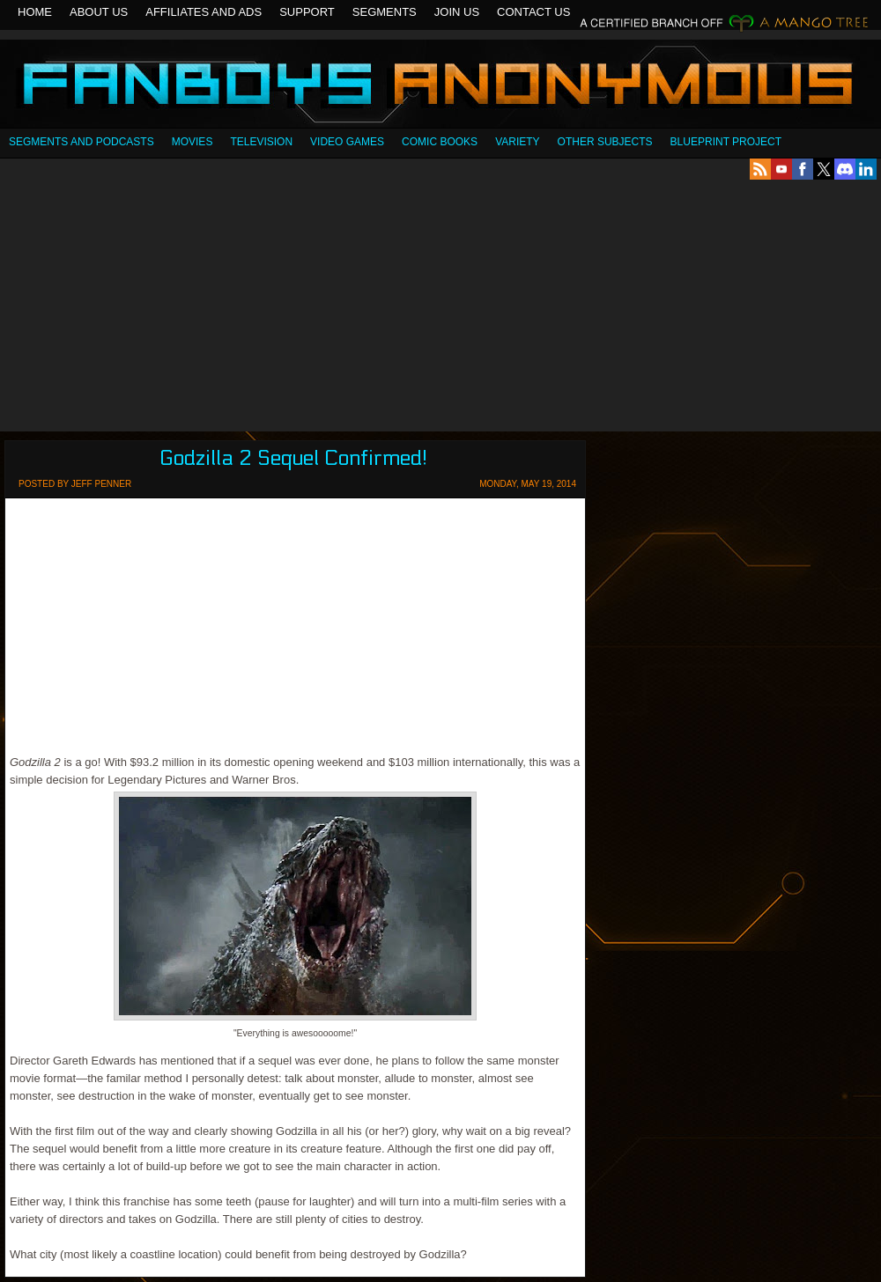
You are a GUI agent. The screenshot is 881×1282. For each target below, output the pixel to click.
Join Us (456, 11)
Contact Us (533, 11)
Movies (192, 142)
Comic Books (440, 142)
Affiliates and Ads (203, 11)
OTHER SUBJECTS (605, 142)
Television (261, 142)
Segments (384, 11)
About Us (99, 11)
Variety (517, 142)
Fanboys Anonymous (440, 85)
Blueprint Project (725, 142)
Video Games (347, 142)
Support (307, 11)
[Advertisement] (441, 305)
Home (35, 11)
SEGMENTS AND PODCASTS (81, 142)
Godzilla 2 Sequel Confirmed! (293, 458)
